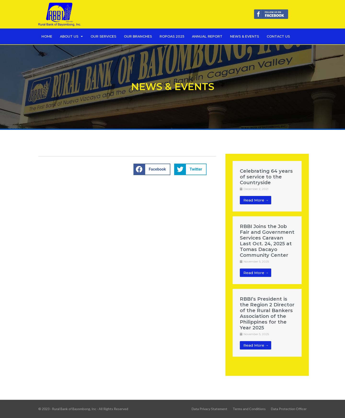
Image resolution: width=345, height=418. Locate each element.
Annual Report (207, 36)
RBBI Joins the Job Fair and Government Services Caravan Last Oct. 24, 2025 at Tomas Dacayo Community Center (267, 240)
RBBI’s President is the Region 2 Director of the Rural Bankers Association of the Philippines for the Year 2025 (267, 313)
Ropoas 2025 (172, 36)
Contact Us (278, 36)
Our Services (103, 36)
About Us (71, 36)
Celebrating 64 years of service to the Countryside (266, 176)
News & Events (244, 36)
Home (46, 36)
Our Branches (138, 36)
